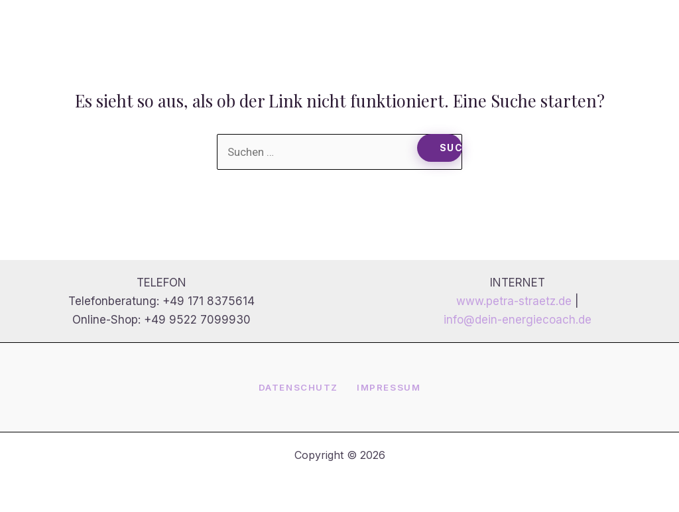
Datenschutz (299, 387)
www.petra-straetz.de (514, 301)
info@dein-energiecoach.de (517, 319)
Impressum (388, 387)
